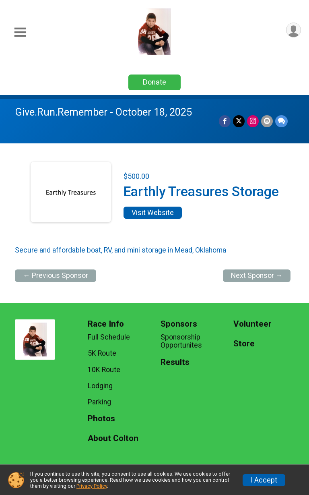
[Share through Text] (281, 121)
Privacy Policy (91, 486)
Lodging (100, 386)
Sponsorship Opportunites (181, 341)
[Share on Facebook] (225, 121)
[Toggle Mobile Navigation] (20, 32)
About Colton (113, 438)
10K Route (104, 370)
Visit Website (153, 213)
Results (175, 362)
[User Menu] (293, 30)
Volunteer (252, 324)
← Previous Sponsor (55, 275)
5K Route (102, 353)
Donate (154, 82)
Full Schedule (109, 337)
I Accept (264, 480)
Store (244, 343)
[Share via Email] (267, 121)
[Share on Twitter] (239, 121)
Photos (101, 418)
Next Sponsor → (257, 275)
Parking (99, 402)
